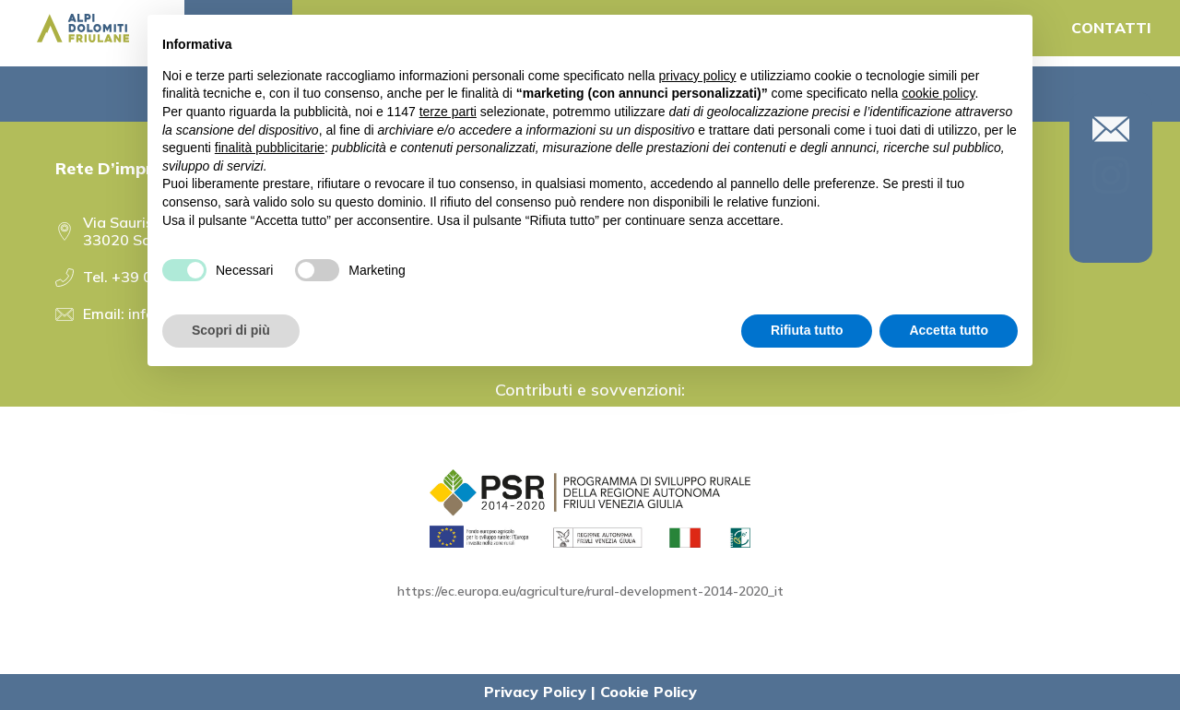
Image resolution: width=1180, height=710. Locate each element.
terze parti (448, 111)
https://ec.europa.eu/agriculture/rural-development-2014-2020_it (590, 591)
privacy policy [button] (698, 75)
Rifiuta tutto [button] (807, 330)
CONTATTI (1111, 27)
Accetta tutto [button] (948, 330)
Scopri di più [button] (231, 330)
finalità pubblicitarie (269, 147)
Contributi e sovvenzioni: (590, 389)
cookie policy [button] (938, 93)
